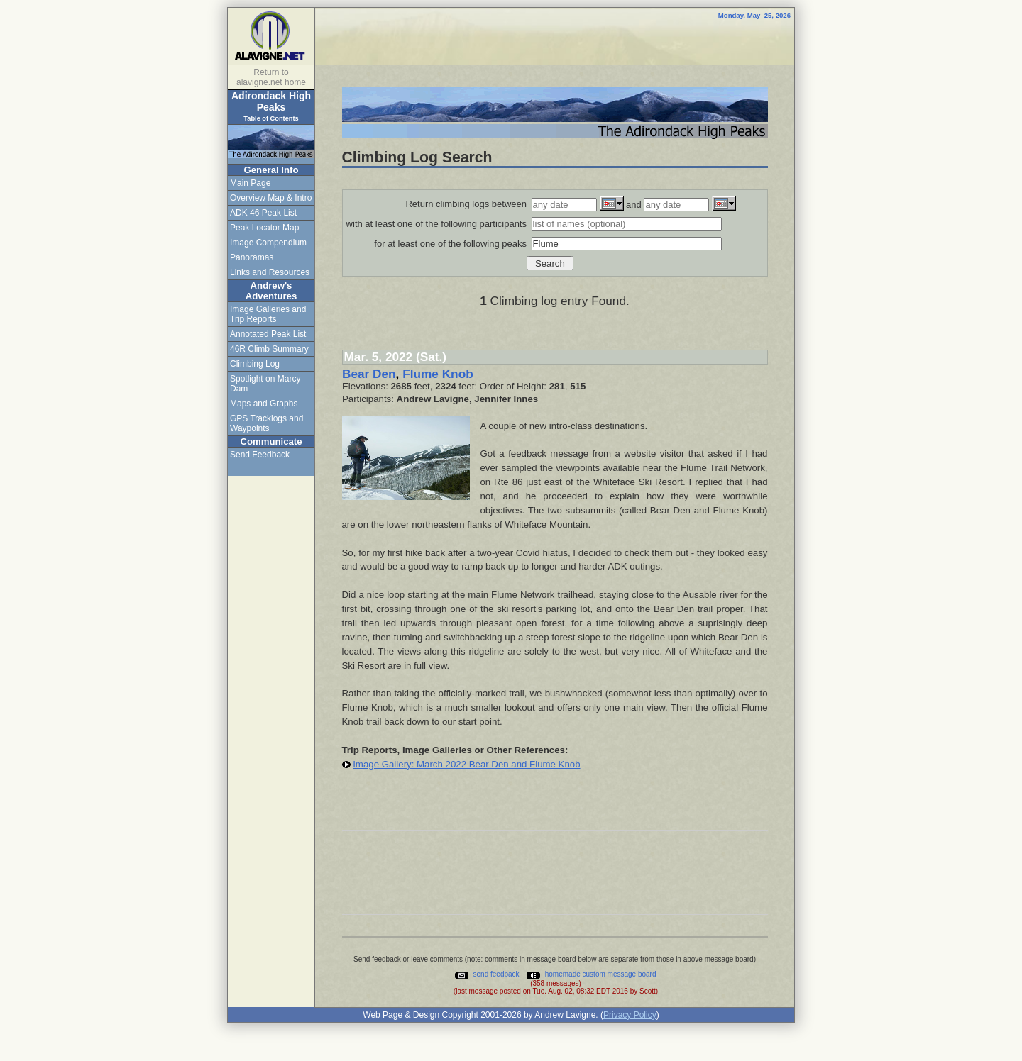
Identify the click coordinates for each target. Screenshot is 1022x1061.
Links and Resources (269, 272)
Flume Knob (437, 374)
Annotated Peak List (268, 334)
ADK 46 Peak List (263, 213)
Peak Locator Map (264, 228)
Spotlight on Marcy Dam (265, 384)
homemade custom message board (590, 974)
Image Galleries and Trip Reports (268, 314)
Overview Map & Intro (271, 198)
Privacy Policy (629, 1015)
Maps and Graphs (263, 404)
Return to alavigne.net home (271, 77)
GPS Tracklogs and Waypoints (266, 423)
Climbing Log (255, 364)
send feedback (487, 974)
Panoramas (251, 257)
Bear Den (369, 374)
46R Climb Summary (269, 349)
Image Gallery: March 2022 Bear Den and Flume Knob (466, 764)
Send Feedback (260, 455)
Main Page (250, 183)
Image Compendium (268, 243)
